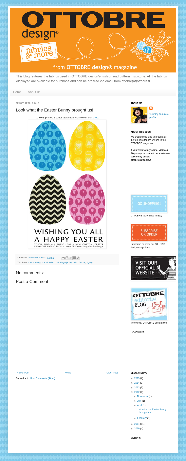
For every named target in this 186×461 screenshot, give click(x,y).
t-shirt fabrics (79, 262)
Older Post (112, 372)
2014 (137, 382)
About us (34, 92)
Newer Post (23, 372)
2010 (137, 428)
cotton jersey (34, 262)
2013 (137, 387)
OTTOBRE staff (35, 257)
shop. (96, 117)
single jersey (66, 262)
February (142, 418)
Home (17, 92)
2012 (137, 392)
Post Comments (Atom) (42, 378)
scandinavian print (50, 262)
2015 (137, 378)
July (139, 400)
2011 (137, 424)
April (139, 405)
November (143, 396)
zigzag (89, 262)
